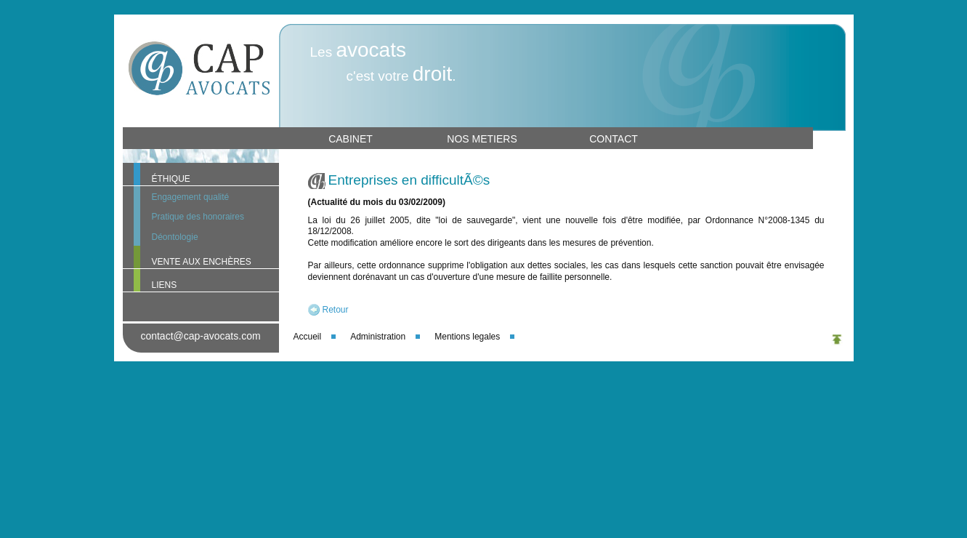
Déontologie (175, 237)
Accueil (308, 337)
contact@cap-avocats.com (200, 336)
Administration (377, 337)
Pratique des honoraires (198, 217)
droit (432, 74)
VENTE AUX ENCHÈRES (201, 262)
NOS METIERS (482, 139)
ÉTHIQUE (171, 179)
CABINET (350, 139)
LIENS (164, 285)
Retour (336, 310)
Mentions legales (467, 337)
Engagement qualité (191, 197)
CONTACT (613, 139)
